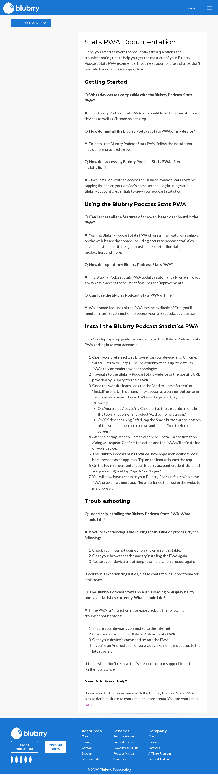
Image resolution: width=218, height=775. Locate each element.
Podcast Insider (158, 759)
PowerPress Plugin (125, 748)
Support (87, 754)
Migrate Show (55, 747)
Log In (191, 7)
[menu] (209, 8)
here (88, 704)
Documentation (92, 759)
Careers (153, 742)
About (152, 737)
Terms (86, 737)
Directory (119, 759)
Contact (87, 748)
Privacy (86, 742)
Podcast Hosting (124, 737)
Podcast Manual (123, 754)
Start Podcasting (24, 747)
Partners (154, 748)
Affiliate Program (159, 754)
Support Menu (34, 23)
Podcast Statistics (125, 742)
